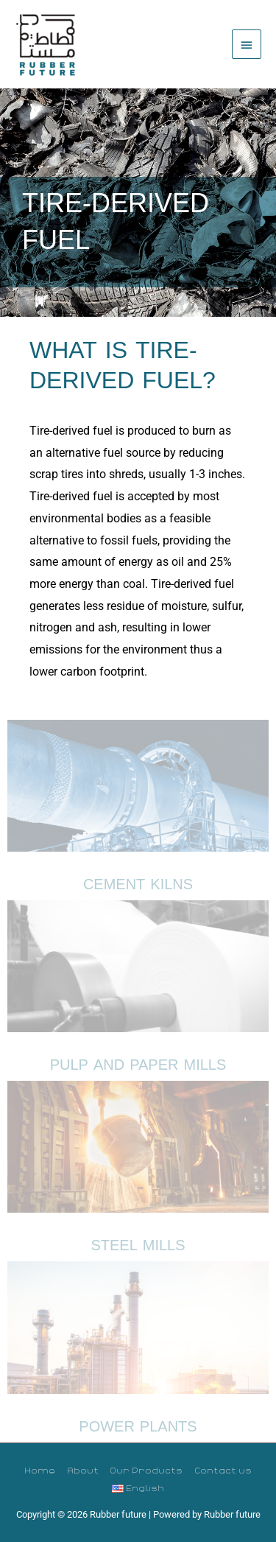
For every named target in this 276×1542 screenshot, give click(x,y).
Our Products (146, 1469)
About (83, 1469)
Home (39, 1469)
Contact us (223, 1469)
